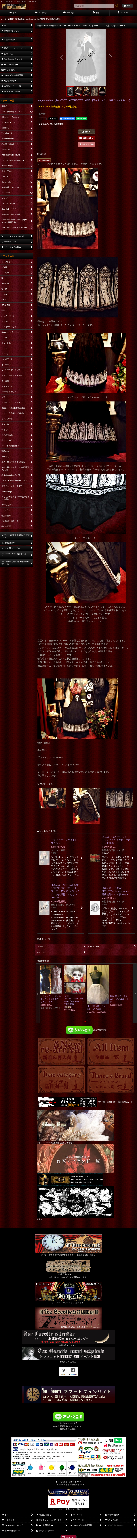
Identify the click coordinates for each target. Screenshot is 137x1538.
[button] (62, 57)
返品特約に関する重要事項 (51, 124)
